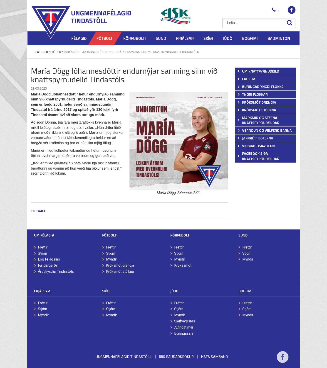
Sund (243, 235)
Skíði (106, 290)
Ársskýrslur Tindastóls (56, 271)
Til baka (38, 211)
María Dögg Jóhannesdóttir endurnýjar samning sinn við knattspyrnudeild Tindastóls (131, 52)
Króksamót (182, 265)
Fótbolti (41, 52)
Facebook (282, 360)
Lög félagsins (49, 259)
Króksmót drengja (120, 265)
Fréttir (55, 52)
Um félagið (44, 235)
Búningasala (183, 333)
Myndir (111, 259)
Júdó (174, 290)
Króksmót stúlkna (120, 271)
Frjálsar (42, 290)
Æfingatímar (183, 327)
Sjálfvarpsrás (184, 321)
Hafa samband (214, 357)
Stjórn (42, 253)
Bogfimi (245, 290)
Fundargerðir (48, 265)
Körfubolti (180, 235)
